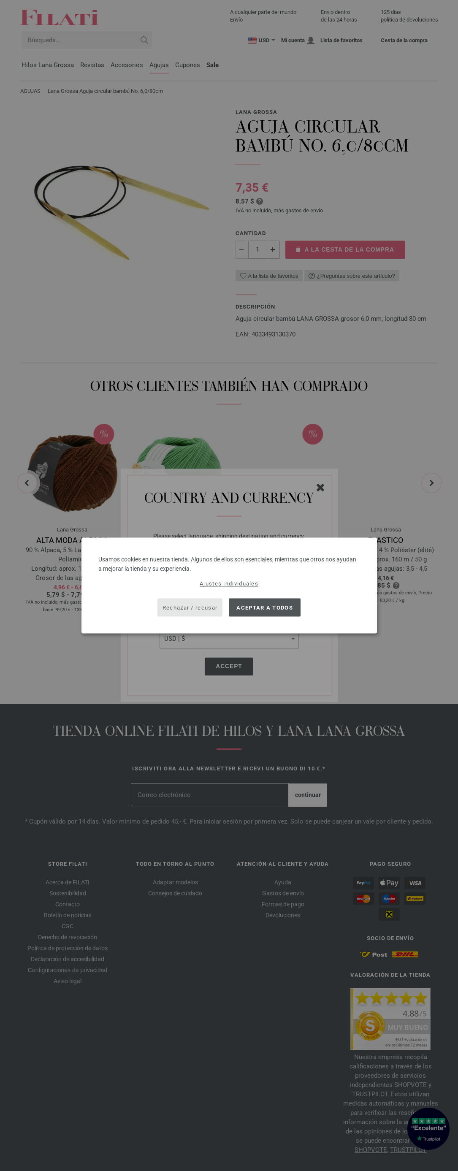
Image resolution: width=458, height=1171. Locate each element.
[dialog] (229, 586)
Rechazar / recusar (190, 607)
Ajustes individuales (229, 583)
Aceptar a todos (264, 607)
